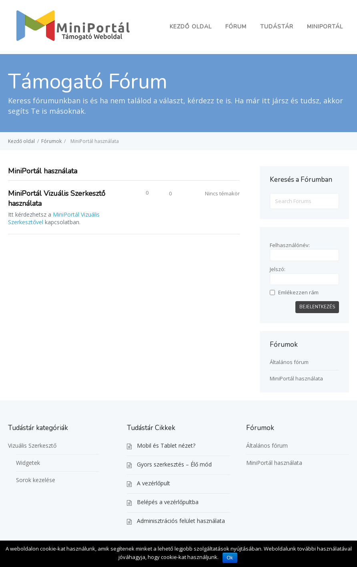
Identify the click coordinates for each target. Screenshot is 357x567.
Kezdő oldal (191, 26)
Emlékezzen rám (298, 292)
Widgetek (28, 462)
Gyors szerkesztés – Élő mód (174, 464)
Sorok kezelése (35, 480)
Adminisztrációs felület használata (181, 521)
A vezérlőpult (153, 483)
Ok (230, 558)
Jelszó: (277, 269)
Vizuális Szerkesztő (32, 445)
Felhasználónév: (290, 245)
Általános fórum (289, 362)
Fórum (236, 26)
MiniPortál (325, 26)
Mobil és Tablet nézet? (166, 445)
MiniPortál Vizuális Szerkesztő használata (56, 198)
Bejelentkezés (317, 307)
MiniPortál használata (296, 378)
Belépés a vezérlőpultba (168, 502)
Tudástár (276, 26)
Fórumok (51, 141)
